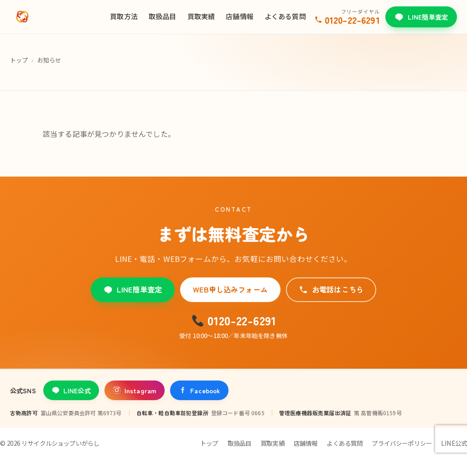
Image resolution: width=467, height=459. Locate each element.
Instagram (134, 390)
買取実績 (201, 16)
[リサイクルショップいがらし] (22, 17)
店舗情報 (240, 16)
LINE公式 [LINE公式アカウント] (71, 390)
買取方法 (124, 16)
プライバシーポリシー (402, 443)
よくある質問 (285, 16)
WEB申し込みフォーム (230, 289)
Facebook (199, 390)
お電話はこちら (331, 289)
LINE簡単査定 (421, 16)
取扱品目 (162, 16)
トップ (19, 60)
